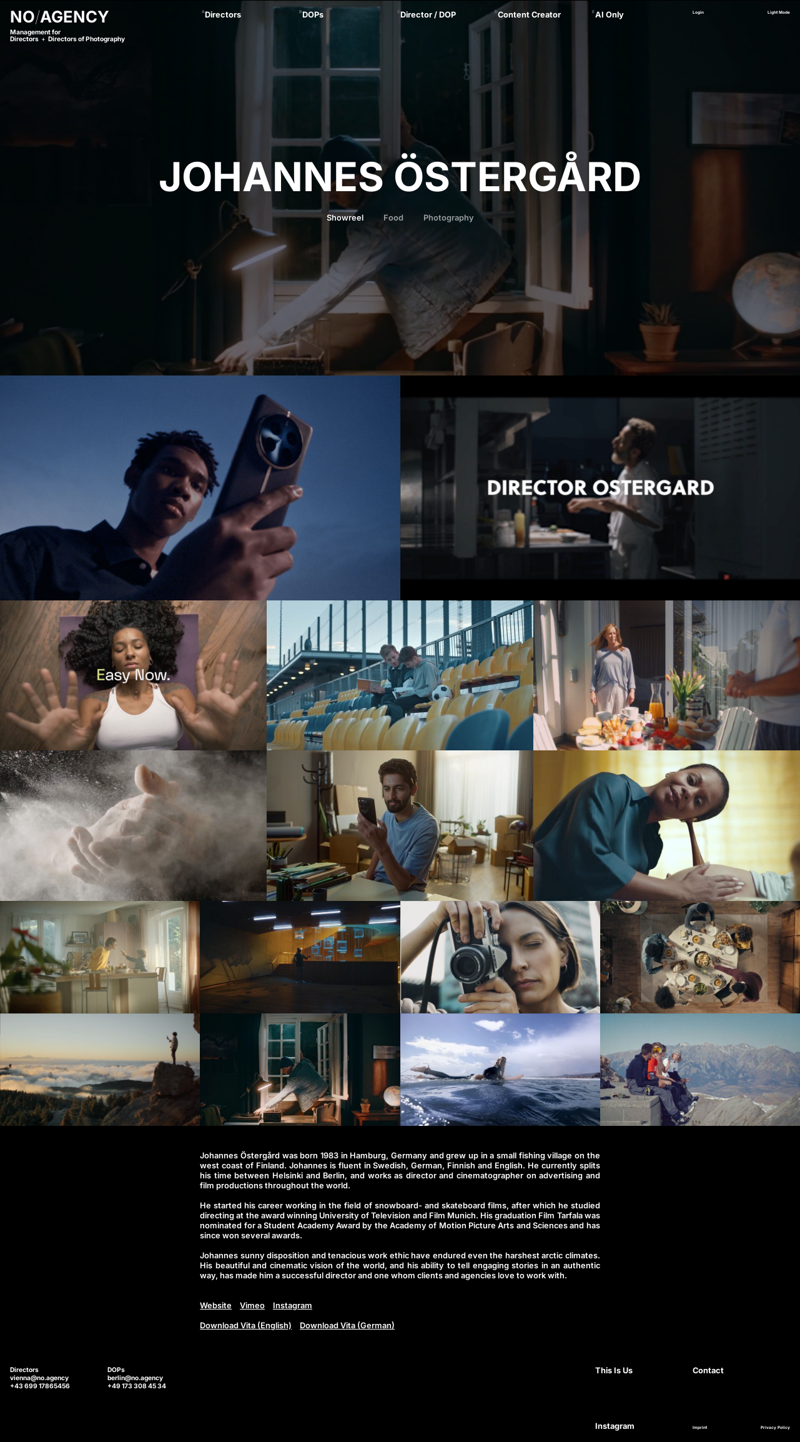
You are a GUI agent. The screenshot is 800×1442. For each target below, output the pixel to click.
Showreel (345, 217)
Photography (448, 217)
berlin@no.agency (135, 1377)
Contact (708, 1370)
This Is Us (614, 1370)
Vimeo (252, 1305)
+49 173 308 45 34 (136, 1386)
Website (216, 1305)
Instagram (292, 1305)
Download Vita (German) (347, 1325)
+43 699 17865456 (40, 1386)
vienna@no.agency (39, 1377)
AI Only (609, 14)
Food (393, 217)
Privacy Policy (775, 1427)
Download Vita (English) (246, 1325)
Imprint (700, 1427)
